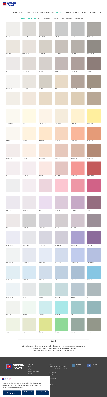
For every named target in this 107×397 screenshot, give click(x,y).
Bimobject (69, 18)
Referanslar (76, 12)
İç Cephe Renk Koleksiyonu (29, 18)
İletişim (84, 12)
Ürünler (28, 12)
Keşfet (21, 12)
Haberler (68, 12)
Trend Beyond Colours (47, 12)
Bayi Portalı (92, 12)
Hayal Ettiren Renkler (44, 18)
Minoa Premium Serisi (59, 18)
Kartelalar (59, 12)
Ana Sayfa (15, 12)
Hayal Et (35, 12)
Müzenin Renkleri (79, 18)
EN (100, 12)
